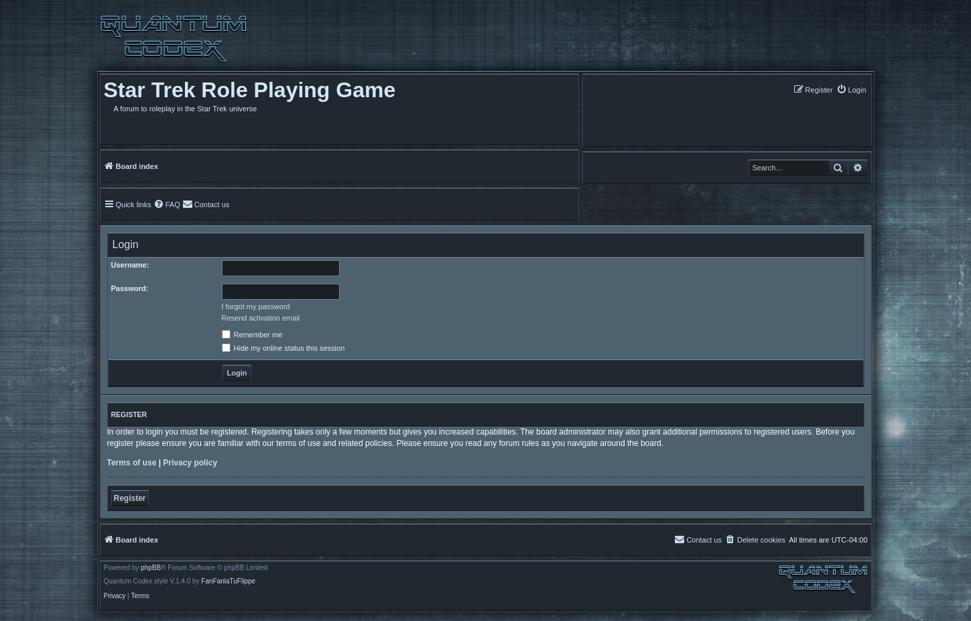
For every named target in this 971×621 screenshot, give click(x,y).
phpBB (151, 568)
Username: (130, 265)
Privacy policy (190, 462)
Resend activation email (261, 318)
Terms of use (132, 462)
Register (130, 498)
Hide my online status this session (283, 348)
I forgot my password (256, 306)
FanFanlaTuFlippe (228, 581)
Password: (130, 288)
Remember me (252, 335)
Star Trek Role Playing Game (250, 90)
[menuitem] (851, 89)
